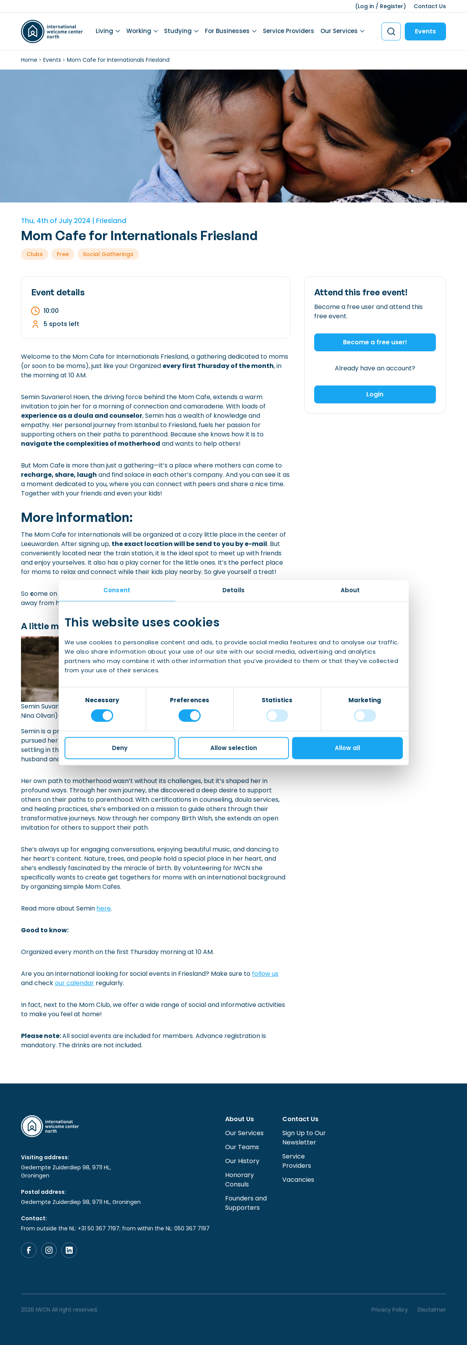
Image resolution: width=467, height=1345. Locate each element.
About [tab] (350, 590)
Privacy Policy (389, 1310)
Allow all (347, 748)
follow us (265, 973)
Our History (242, 1161)
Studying (178, 31)
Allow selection (233, 748)
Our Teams (242, 1147)
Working (138, 31)
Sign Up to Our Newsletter (304, 1138)
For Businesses (227, 31)
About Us (239, 1119)
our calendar (74, 983)
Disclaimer (432, 1310)
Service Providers (288, 31)
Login (374, 394)
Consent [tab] (116, 590)
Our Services (339, 31)
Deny (120, 748)
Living (104, 31)
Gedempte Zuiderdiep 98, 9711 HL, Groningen (66, 1171)
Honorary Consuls (239, 1180)
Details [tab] (233, 590)
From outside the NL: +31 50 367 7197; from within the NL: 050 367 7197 (115, 1228)
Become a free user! (375, 342)
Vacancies (298, 1179)
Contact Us (430, 6)
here (103, 908)
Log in (366, 6)
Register (391, 6)
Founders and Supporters (246, 1203)
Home (29, 60)
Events (425, 31)
